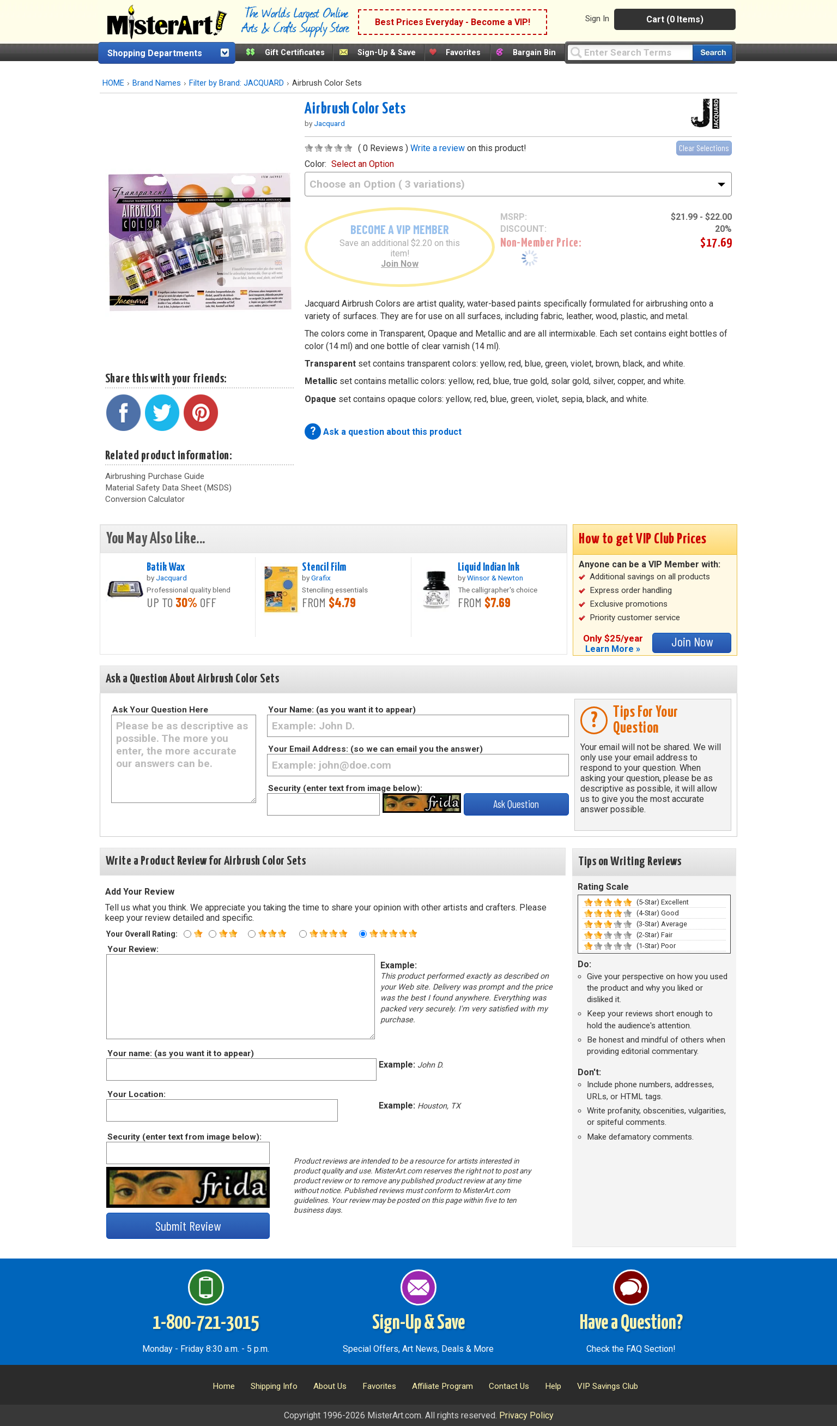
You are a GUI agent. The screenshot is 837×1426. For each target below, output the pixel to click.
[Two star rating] (212, 934)
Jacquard (329, 123)
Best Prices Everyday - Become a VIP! (452, 22)
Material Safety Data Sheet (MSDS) (168, 488)
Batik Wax (166, 567)
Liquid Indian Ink (488, 567)
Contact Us (509, 1386)
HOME (113, 83)
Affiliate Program (442, 1386)
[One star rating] (187, 934)
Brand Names (156, 83)
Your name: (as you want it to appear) (180, 1053)
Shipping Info (274, 1386)
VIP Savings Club (607, 1386)
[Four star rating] (303, 934)
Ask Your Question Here (160, 710)
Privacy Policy (526, 1415)
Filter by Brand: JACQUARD (236, 83)
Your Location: (136, 1094)
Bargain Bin (534, 52)
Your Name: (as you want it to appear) (342, 710)
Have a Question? (631, 1323)
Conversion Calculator (145, 499)
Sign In (597, 18)
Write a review (437, 148)
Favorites (463, 52)
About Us (330, 1386)
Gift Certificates (295, 52)
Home (224, 1386)
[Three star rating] (251, 934)
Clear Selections (704, 147)
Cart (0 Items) (674, 19)
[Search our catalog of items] (712, 52)
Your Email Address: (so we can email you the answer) (375, 749)
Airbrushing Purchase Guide (154, 476)
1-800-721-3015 (206, 1323)
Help (553, 1386)
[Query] (630, 52)
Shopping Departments (154, 53)
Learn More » (612, 649)
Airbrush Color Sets (355, 109)
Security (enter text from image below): (345, 788)
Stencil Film (324, 567)
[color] (518, 184)
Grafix (321, 577)
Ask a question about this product (392, 432)
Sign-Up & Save (386, 52)
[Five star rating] (363, 934)
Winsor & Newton (495, 577)
